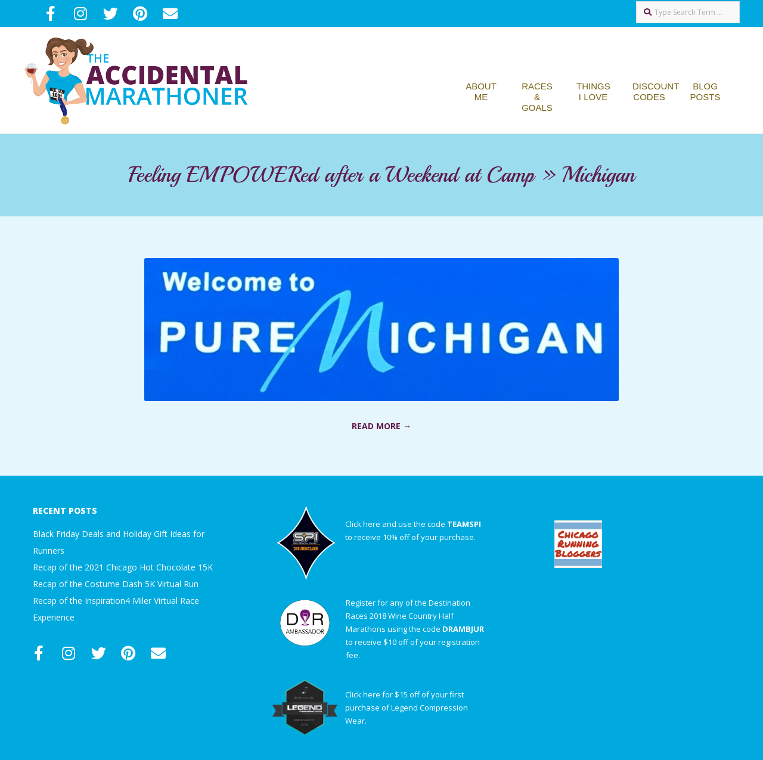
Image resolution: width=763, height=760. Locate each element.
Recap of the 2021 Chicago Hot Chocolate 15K (123, 567)
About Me (481, 91)
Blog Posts (705, 91)
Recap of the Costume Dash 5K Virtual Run (115, 584)
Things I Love (593, 91)
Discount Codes (655, 91)
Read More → (381, 426)
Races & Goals (537, 97)
